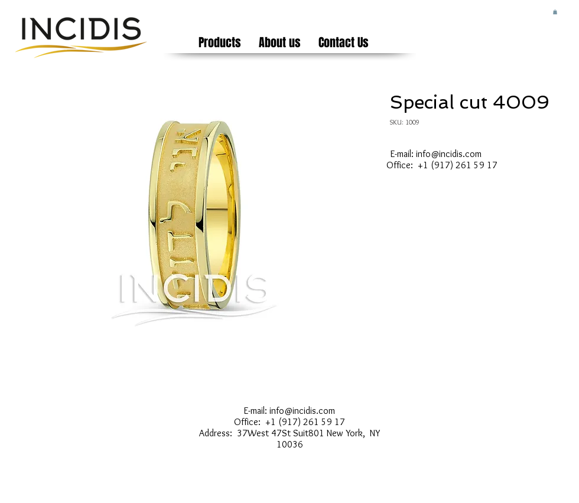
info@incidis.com (449, 153)
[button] (555, 11)
